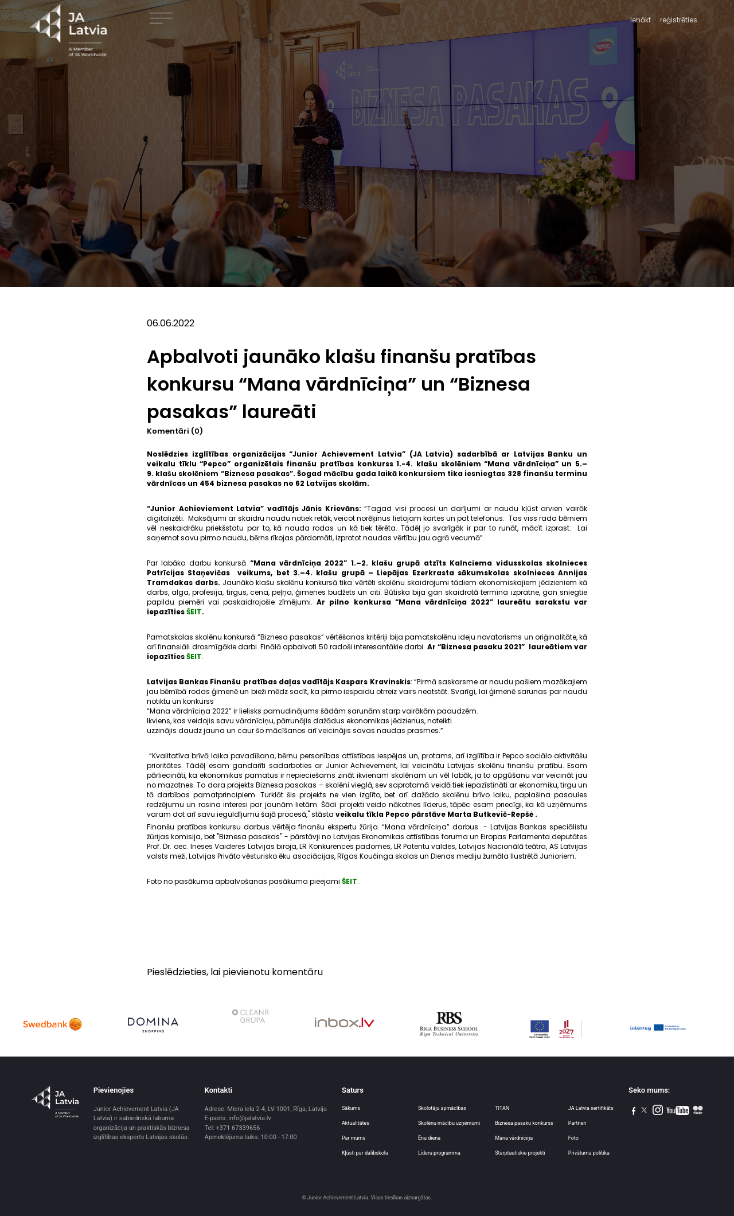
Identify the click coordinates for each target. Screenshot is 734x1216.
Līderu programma (439, 1153)
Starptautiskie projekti (520, 1153)
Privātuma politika (589, 1153)
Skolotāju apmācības (442, 1108)
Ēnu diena (429, 1138)
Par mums (353, 1138)
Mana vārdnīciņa (514, 1138)
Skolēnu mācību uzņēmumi (449, 1123)
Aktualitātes (355, 1123)
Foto (573, 1138)
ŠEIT (349, 881)
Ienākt (640, 20)
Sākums (351, 1108)
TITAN (502, 1108)
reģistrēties (678, 20)
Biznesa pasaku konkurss (524, 1123)
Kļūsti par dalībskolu (365, 1153)
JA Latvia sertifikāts (591, 1108)
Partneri (577, 1123)
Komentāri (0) (175, 431)
